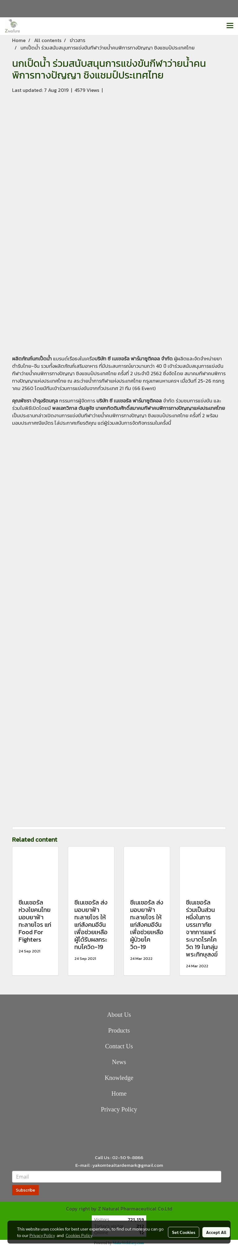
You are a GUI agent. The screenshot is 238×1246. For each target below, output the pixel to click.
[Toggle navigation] (230, 26)
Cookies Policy (79, 1235)
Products (119, 1030)
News (119, 1062)
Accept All (216, 1232)
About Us (119, 1014)
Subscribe (25, 1190)
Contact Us (119, 1046)
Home (119, 1093)
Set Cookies (183, 1232)
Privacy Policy (119, 1109)
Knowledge (119, 1077)
